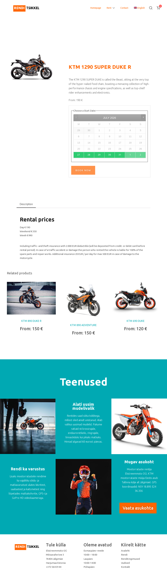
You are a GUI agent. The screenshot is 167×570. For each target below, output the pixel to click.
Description (26, 204)
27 (78, 154)
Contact (124, 8)
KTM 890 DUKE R (31, 320)
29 (99, 154)
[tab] (26, 204)
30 (109, 154)
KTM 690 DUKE (135, 320)
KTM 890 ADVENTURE (83, 325)
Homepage (95, 8)
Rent (109, 8)
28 (89, 154)
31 (120, 154)
